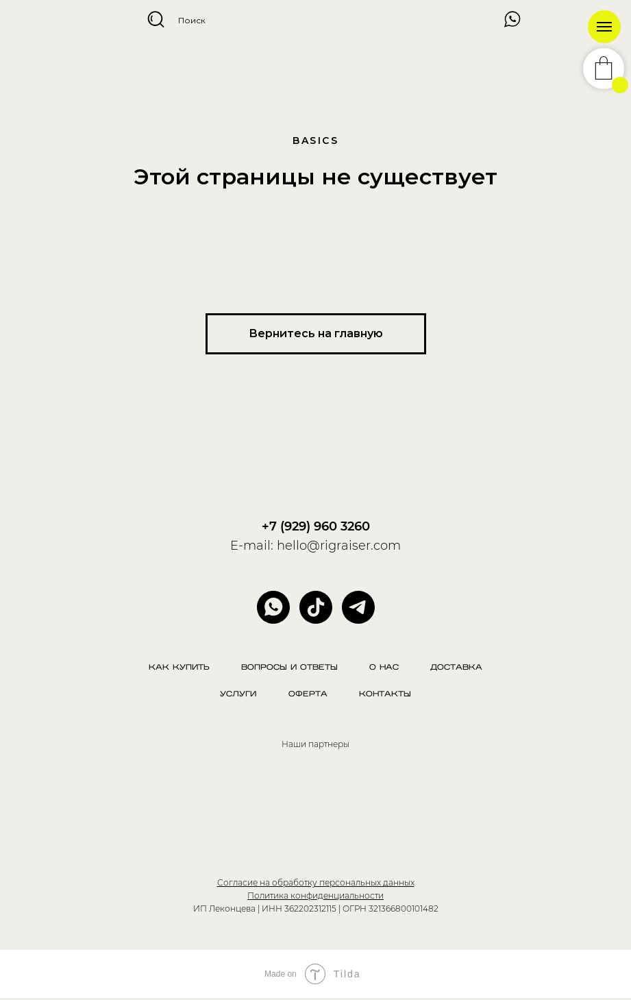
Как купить (177, 668)
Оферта (307, 696)
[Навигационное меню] (604, 27)
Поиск (192, 20)
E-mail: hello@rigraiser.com (315, 545)
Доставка (458, 668)
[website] (315, 607)
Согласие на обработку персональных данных (316, 884)
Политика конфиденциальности (315, 897)
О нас (384, 668)
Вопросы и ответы (288, 668)
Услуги (237, 696)
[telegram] (358, 607)
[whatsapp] (273, 607)
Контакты (386, 696)
